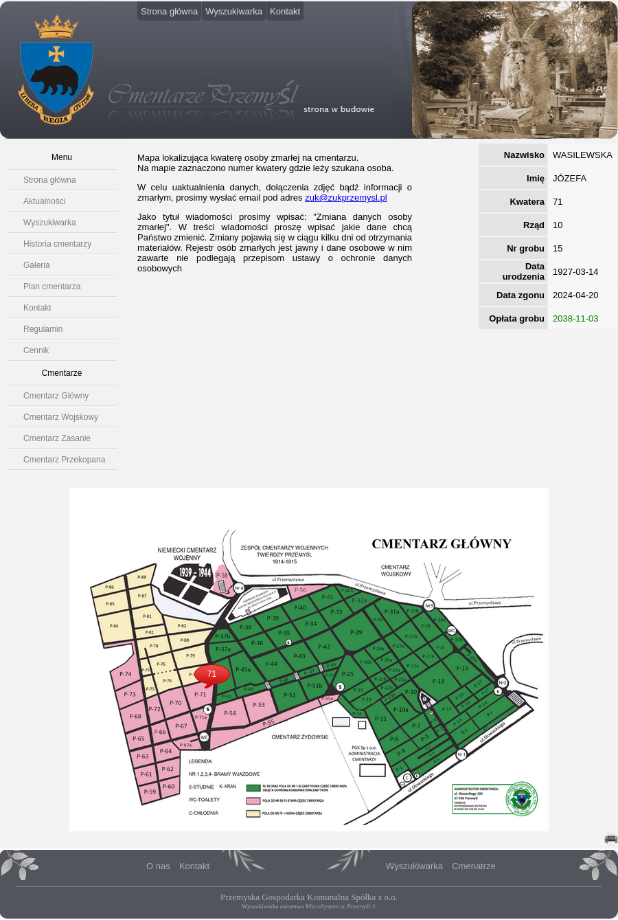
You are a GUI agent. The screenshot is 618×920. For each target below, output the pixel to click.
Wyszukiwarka (233, 11)
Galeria (36, 265)
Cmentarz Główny (56, 396)
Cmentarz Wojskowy (60, 417)
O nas (158, 866)
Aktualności (44, 201)
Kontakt (285, 11)
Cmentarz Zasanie (57, 438)
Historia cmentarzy (57, 244)
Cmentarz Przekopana (64, 459)
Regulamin (42, 329)
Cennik (36, 350)
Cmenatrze (474, 866)
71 (211, 674)
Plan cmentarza (51, 286)
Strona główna (169, 11)
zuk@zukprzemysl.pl (346, 197)
